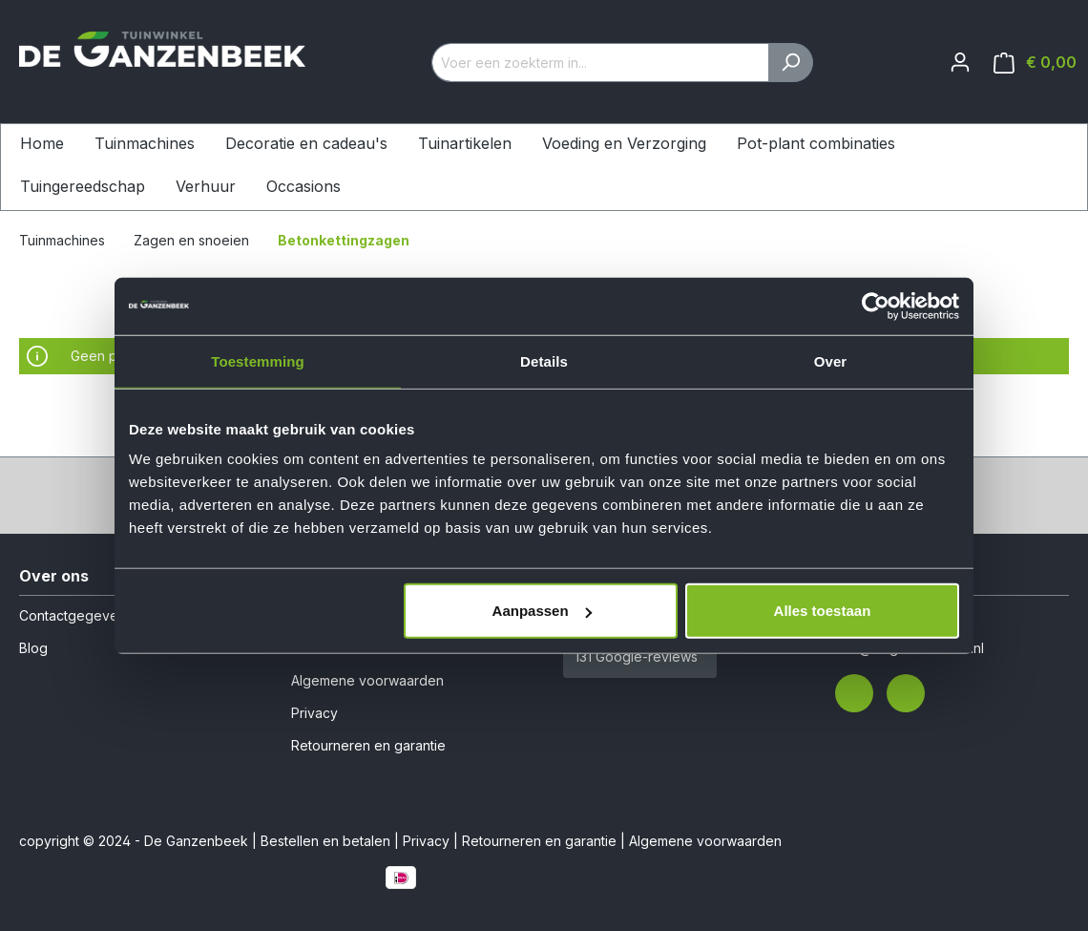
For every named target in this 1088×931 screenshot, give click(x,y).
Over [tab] (830, 360)
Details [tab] (544, 360)
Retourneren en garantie (368, 745)
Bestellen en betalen (325, 841)
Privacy (314, 713)
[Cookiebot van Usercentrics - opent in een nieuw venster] (875, 305)
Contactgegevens (76, 615)
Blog (33, 648)
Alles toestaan (822, 611)
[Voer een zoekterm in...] (600, 62)
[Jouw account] (960, 62)
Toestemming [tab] (257, 360)
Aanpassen (542, 611)
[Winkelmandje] (1035, 62)
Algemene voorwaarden (367, 680)
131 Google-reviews (636, 656)
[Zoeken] (790, 62)
